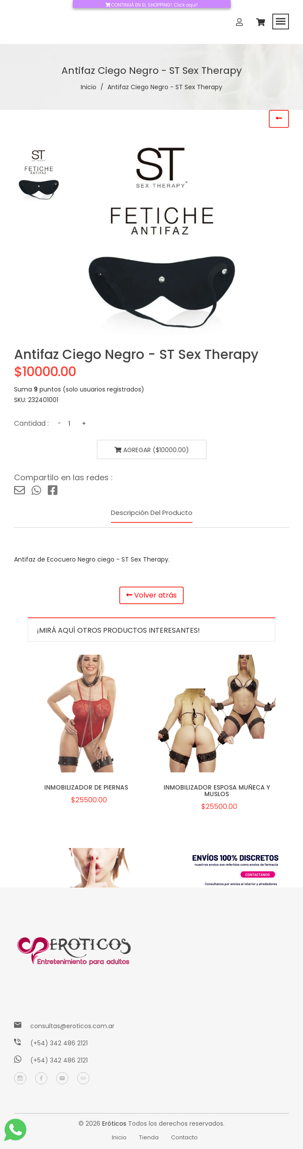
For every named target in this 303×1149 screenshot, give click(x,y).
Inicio (88, 87)
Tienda (149, 1137)
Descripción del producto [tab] (151, 512)
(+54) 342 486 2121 (59, 1043)
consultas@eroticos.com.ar (72, 1026)
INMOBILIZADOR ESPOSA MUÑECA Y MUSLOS (217, 790)
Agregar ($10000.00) (151, 450)
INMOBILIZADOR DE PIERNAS (86, 787)
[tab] (40, 175)
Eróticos (114, 1123)
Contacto (184, 1137)
